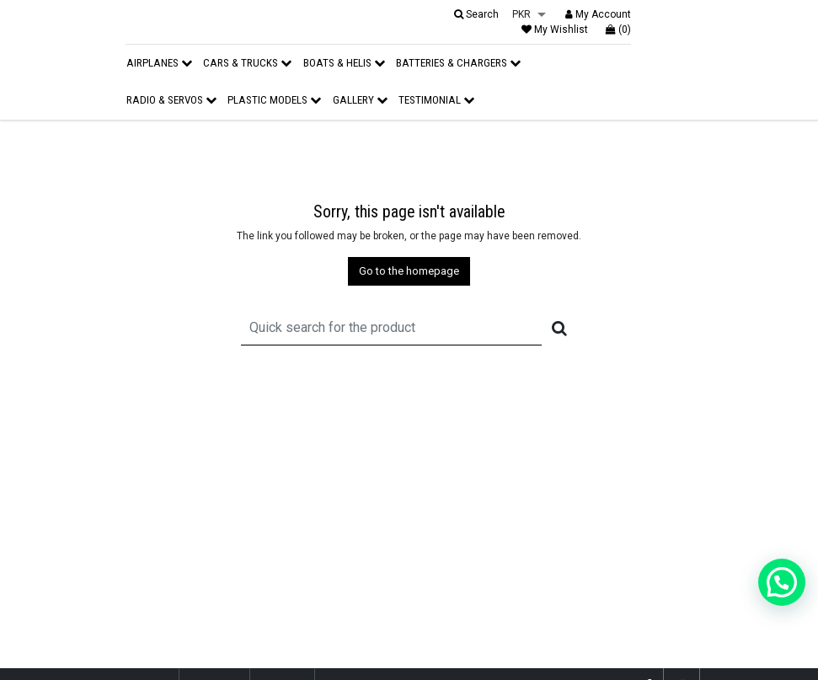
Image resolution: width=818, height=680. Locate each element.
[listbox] (529, 15)
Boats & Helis (344, 62)
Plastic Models (274, 100)
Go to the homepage (409, 271)
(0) (618, 29)
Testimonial (436, 100)
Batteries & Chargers (458, 62)
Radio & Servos (171, 100)
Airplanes (159, 62)
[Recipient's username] (391, 328)
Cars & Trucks (247, 62)
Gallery (360, 100)
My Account (598, 14)
